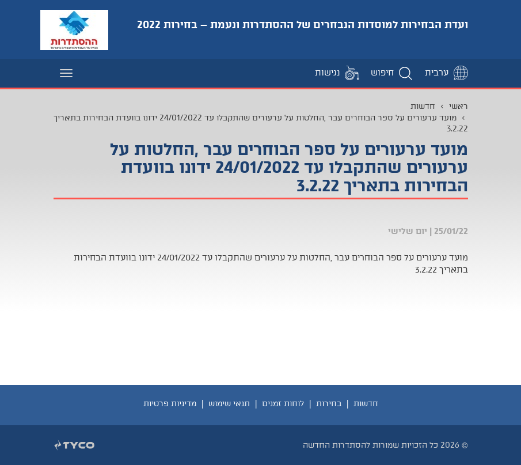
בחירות (328, 403)
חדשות (422, 106)
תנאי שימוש (229, 403)
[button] (392, 73)
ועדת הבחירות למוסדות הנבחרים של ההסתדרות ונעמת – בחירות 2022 (302, 24)
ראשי (458, 106)
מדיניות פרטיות (169, 403)
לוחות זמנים (283, 403)
